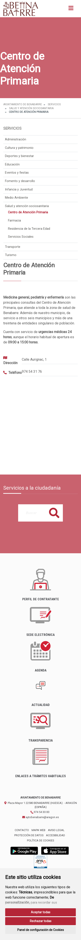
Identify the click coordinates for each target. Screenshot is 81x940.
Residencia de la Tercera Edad (29, 229)
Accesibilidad (55, 835)
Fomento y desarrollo (20, 181)
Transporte (12, 247)
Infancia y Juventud (19, 189)
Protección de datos (28, 835)
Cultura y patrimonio (19, 148)
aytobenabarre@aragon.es (40, 817)
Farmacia (14, 220)
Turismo (10, 255)
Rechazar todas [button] (40, 921)
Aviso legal (56, 830)
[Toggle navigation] (71, 9)
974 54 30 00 (39, 812)
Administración (15, 139)
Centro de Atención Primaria (28, 212)
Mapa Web (38, 830)
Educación (12, 164)
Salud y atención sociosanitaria (31, 108)
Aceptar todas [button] (40, 912)
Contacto (22, 830)
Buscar (54, 513)
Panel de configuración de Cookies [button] (40, 930)
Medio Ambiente (16, 198)
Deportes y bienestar (19, 156)
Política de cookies (40, 840)
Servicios (54, 104)
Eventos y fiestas (17, 172)
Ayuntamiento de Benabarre (22, 104)
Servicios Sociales (20, 237)
